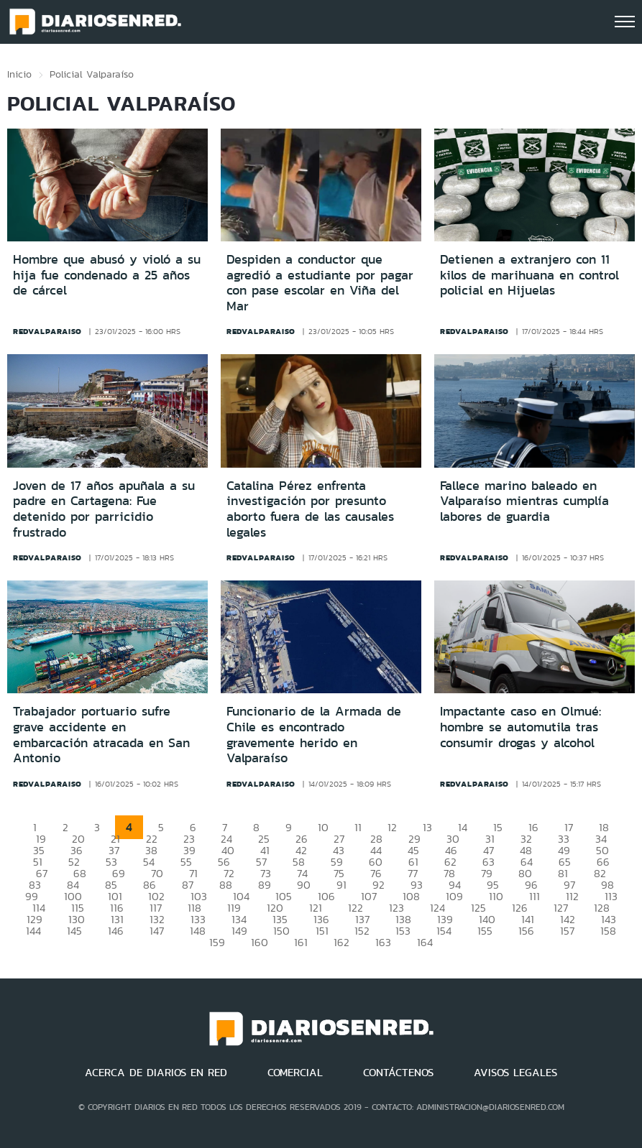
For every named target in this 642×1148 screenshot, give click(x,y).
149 (239, 930)
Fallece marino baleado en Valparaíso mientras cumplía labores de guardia (524, 501)
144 (33, 930)
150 (281, 930)
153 (403, 930)
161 (301, 942)
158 (608, 930)
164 (425, 942)
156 (526, 930)
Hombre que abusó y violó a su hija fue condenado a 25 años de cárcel (107, 275)
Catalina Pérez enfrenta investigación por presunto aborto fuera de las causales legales (310, 509)
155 (484, 930)
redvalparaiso (47, 331)
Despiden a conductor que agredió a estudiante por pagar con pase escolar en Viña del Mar (319, 282)
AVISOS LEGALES (515, 1072)
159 (217, 942)
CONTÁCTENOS (398, 1072)
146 (116, 930)
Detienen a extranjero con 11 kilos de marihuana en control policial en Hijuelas (529, 275)
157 (567, 930)
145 (74, 930)
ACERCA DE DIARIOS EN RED (156, 1072)
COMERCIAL (295, 1072)
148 (198, 930)
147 (157, 930)
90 (304, 884)
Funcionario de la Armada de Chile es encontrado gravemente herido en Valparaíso (313, 734)
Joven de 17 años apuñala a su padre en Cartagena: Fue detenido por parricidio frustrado (104, 509)
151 (322, 930)
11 (358, 827)
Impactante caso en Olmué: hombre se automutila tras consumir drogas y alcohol (520, 726)
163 (383, 942)
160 (259, 942)
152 (362, 930)
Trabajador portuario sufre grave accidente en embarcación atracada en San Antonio (101, 734)
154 (443, 930)
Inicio (19, 74)
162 (341, 942)
